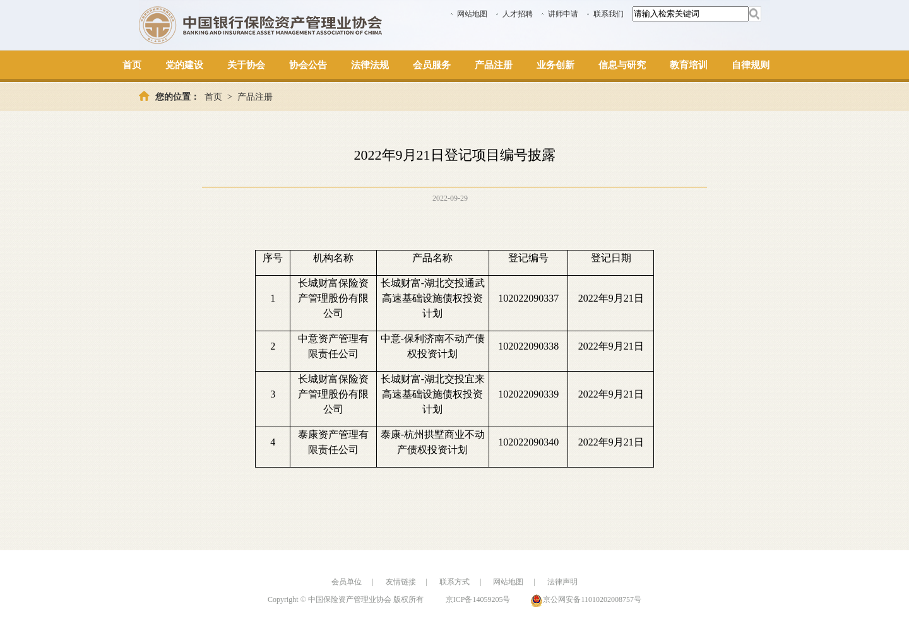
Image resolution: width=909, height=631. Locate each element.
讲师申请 (563, 13)
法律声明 (562, 581)
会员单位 (346, 581)
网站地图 (472, 13)
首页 (213, 97)
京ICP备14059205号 (478, 599)
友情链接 (401, 581)
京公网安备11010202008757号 (592, 599)
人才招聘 (517, 13)
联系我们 (608, 13)
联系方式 (454, 581)
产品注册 (255, 97)
